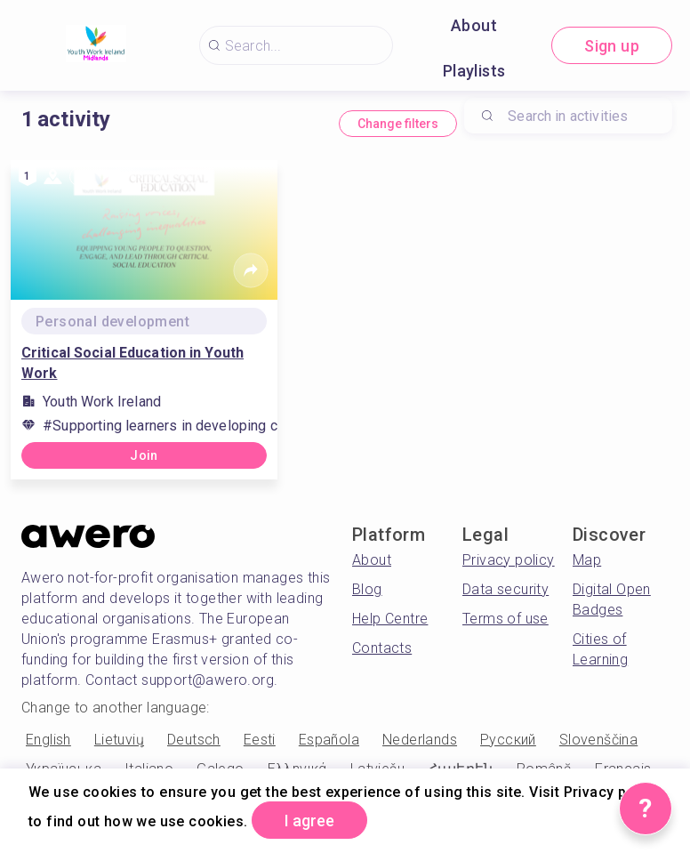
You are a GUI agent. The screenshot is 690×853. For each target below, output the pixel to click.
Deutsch (194, 739)
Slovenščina (598, 739)
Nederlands (419, 739)
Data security (505, 589)
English (48, 739)
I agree (309, 820)
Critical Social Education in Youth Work (132, 363)
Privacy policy (508, 559)
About (474, 25)
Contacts (382, 648)
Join (144, 455)
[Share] (251, 270)
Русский (508, 739)
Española (329, 739)
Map (587, 559)
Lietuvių (119, 739)
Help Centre (390, 618)
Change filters (397, 124)
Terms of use (505, 618)
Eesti (260, 739)
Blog (367, 589)
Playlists (474, 70)
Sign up (611, 45)
